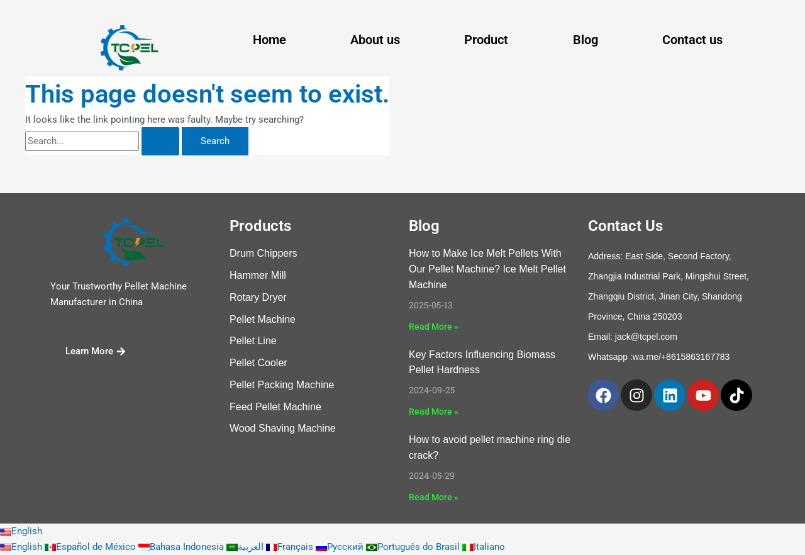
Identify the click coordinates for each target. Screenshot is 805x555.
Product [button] (486, 39)
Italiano (483, 546)
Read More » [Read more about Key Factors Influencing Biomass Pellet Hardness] (433, 411)
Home (269, 39)
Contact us (692, 39)
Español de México (91, 546)
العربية (246, 546)
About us (375, 39)
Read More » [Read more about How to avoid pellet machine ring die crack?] (433, 497)
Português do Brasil (414, 546)
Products (260, 226)
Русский (341, 546)
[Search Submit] (160, 141)
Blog (585, 39)
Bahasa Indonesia (182, 546)
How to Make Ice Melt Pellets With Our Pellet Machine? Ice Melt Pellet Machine (487, 269)
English (21, 531)
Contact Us (625, 226)
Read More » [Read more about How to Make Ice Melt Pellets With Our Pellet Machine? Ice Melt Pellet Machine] (433, 327)
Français (291, 546)
